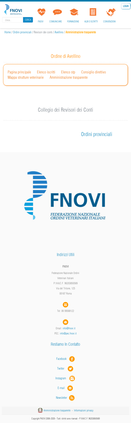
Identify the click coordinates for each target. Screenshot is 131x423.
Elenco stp (68, 72)
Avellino (59, 32)
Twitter (65, 368)
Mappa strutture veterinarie (26, 77)
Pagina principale (19, 72)
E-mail (61, 388)
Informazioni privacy (83, 410)
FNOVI (40, 21)
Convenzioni (109, 21)
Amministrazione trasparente (69, 77)
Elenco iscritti (46, 72)
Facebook (62, 359)
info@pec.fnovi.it (68, 333)
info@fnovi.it (69, 328)
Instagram (65, 378)
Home (7, 32)
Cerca (28, 19)
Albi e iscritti (91, 21)
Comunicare (55, 21)
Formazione (73, 21)
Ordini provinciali (22, 32)
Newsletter (65, 398)
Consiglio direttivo (93, 72)
